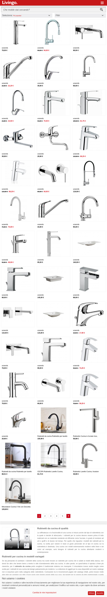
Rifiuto (91, 593)
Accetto (100, 593)
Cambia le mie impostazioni (44, 592)
